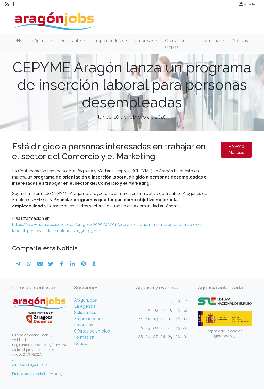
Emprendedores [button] (109, 40)
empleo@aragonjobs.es (30, 365)
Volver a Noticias (236, 149)
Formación (84, 337)
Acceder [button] (248, 4)
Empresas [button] (144, 40)
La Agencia (84, 306)
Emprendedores (89, 318)
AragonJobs (85, 300)
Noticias (240, 40)
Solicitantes (85, 312)
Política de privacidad (28, 374)
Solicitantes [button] (72, 40)
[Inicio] (53, 19)
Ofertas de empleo (175, 43)
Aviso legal (57, 374)
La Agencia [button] (39, 40)
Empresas (83, 324)
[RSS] (7, 4)
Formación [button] (211, 40)
